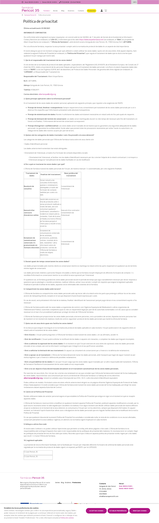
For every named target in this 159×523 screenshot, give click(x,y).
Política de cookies (67, 518)
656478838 (103, 494)
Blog (62, 11)
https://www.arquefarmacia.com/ (91, 39)
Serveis (55, 11)
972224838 (103, 491)
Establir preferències (118, 511)
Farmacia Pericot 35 (30, 15)
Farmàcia (46, 11)
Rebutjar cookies (140, 511)
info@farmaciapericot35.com (108, 496)
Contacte (81, 11)
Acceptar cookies (96, 511)
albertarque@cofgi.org (47, 94)
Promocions (91, 11)
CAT (134, 2)
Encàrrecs (71, 11)
